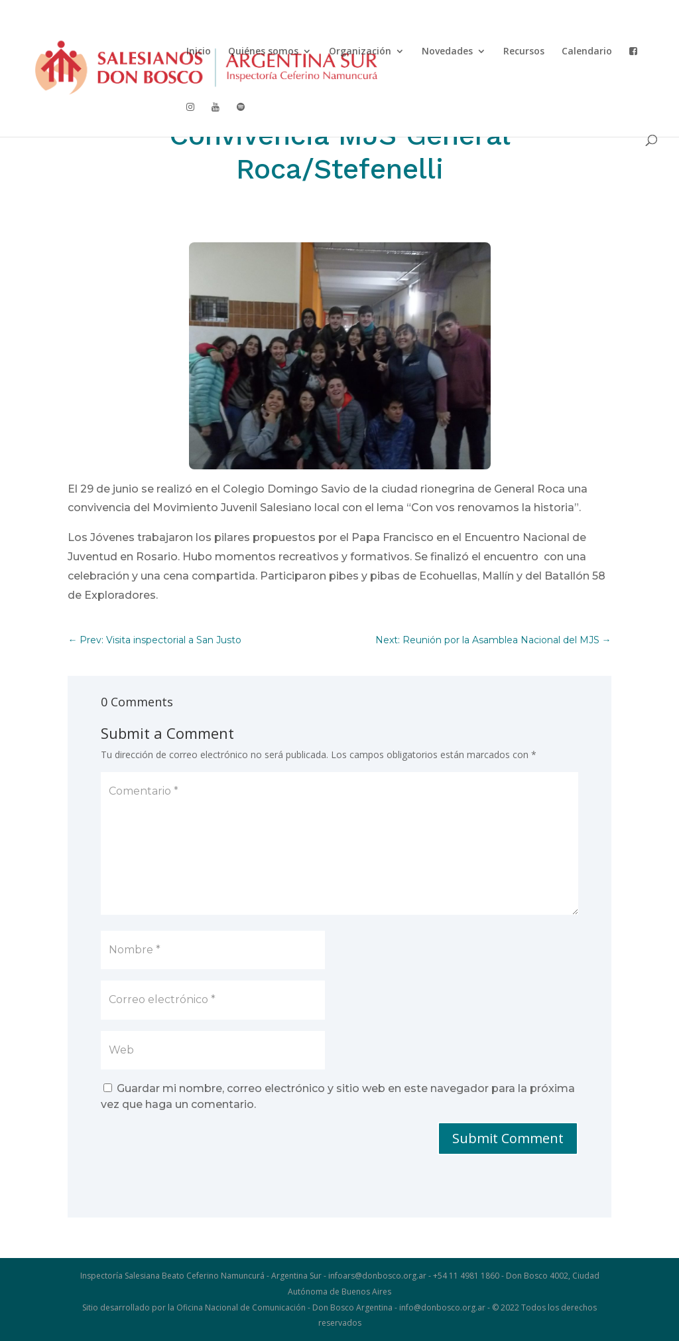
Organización (360, 51)
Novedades (447, 51)
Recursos (523, 51)
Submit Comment (508, 1138)
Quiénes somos (263, 51)
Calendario (587, 51)
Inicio (198, 51)
